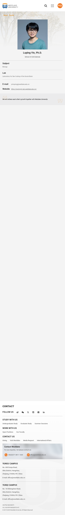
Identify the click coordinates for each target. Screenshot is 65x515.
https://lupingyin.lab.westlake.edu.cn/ (24, 89)
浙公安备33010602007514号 (10, 507)
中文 (60, 5)
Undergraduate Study (9, 423)
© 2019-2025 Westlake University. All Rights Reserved (17, 510)
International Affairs (44, 440)
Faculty (11, 15)
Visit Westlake (15, 440)
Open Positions (7, 432)
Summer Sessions (41, 423)
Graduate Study (26, 423)
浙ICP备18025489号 (8, 505)
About (6, 15)
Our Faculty (20, 432)
